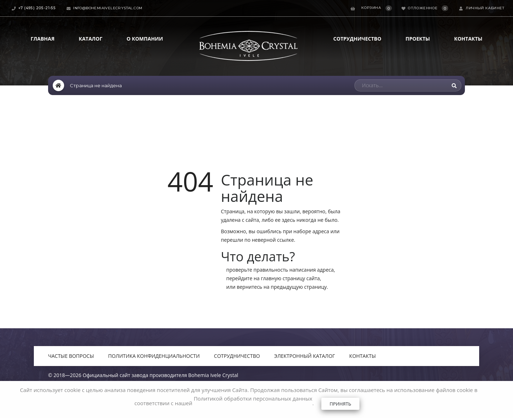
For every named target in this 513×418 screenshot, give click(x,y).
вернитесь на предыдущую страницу (282, 286)
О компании (144, 38)
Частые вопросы (71, 355)
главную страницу (283, 278)
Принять (340, 404)
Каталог (90, 38)
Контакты (468, 38)
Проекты (417, 38)
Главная (43, 38)
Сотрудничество (357, 38)
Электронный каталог (304, 355)
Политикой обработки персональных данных (253, 398)
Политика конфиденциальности (154, 355)
